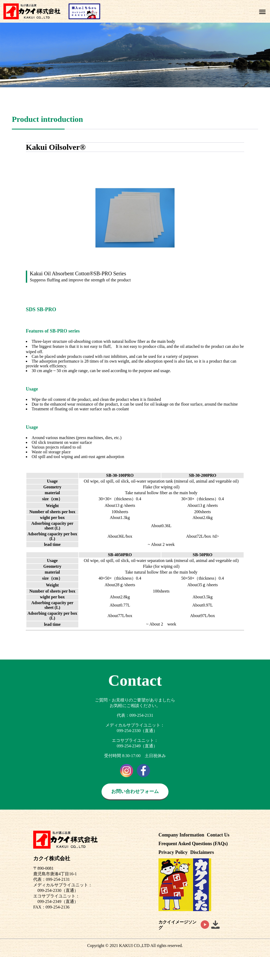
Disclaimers (202, 852)
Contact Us (218, 835)
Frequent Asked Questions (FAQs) (193, 843)
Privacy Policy (172, 852)
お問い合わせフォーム (135, 791)
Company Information (181, 835)
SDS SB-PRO (41, 309)
